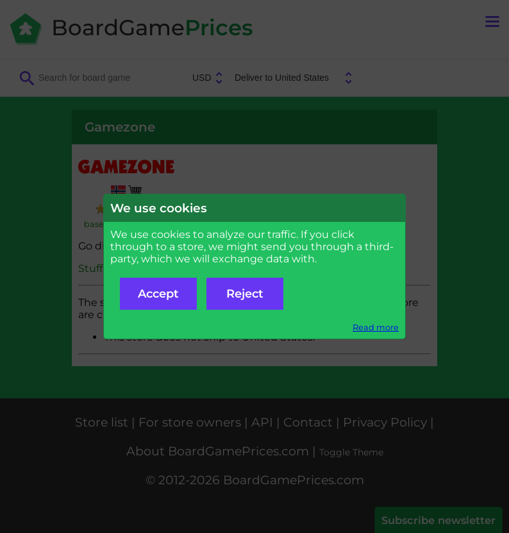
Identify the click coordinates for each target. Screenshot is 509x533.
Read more (376, 327)
